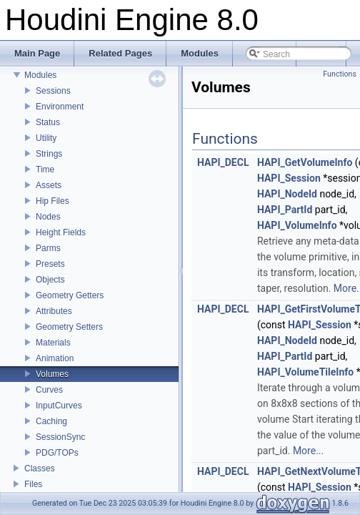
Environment (60, 107)
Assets (48, 185)
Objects (50, 280)
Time (45, 170)
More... (308, 450)
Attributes (54, 311)
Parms (48, 248)
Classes (39, 469)
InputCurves (59, 406)
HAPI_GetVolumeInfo (304, 162)
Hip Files (52, 201)
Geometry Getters (70, 295)
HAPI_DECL (223, 162)
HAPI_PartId (284, 209)
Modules (40, 75)
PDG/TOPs (57, 453)
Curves (49, 390)
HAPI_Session (289, 178)
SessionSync (60, 437)
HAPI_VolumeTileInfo (305, 372)
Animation (55, 358)
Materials (53, 343)
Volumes (52, 374)
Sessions (53, 91)
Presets (50, 264)
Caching (51, 421)
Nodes (48, 217)
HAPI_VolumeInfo (297, 225)
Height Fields (61, 232)
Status (48, 122)
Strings (49, 154)
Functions (339, 74)
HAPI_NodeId (287, 194)
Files (33, 484)
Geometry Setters (69, 327)
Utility (46, 138)
